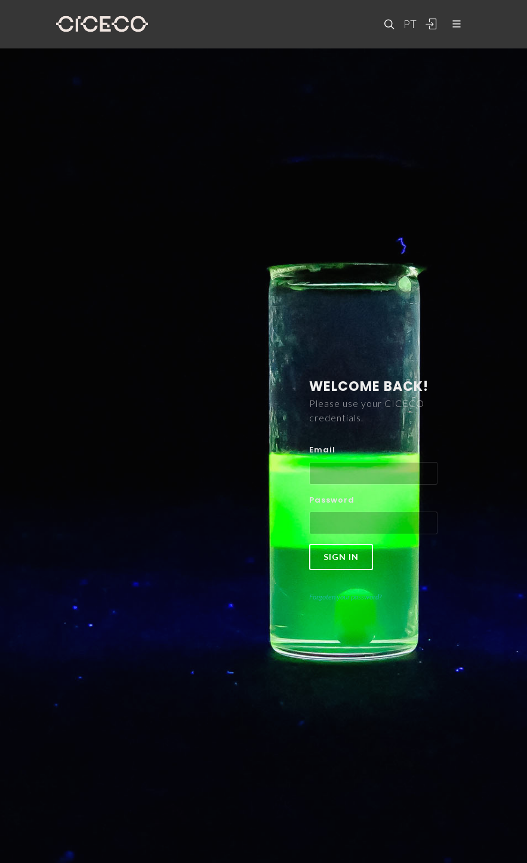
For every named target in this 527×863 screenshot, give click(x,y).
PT (409, 24)
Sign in (341, 557)
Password (332, 500)
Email (322, 449)
